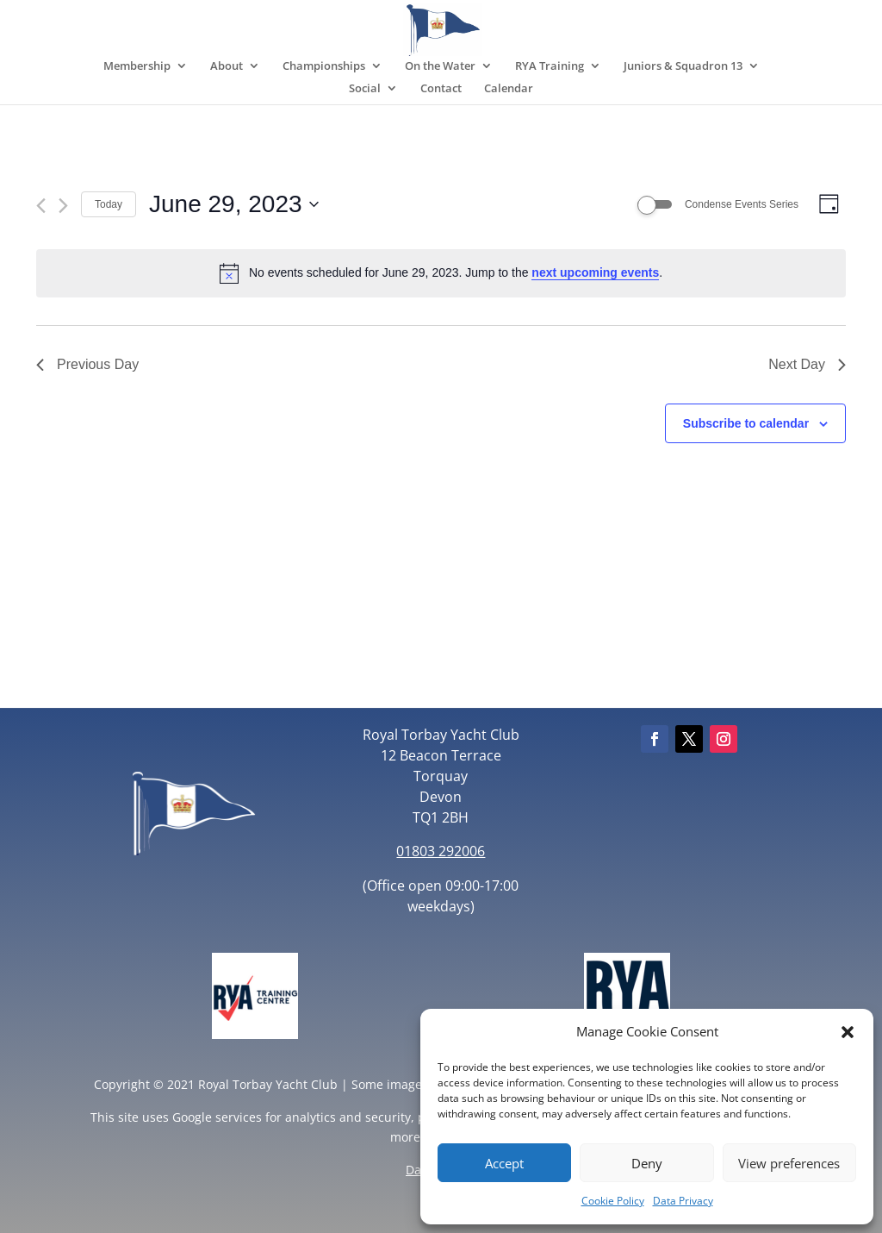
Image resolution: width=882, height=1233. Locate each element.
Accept (504, 1163)
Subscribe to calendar (746, 423)
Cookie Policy (612, 1200)
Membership (137, 66)
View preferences (789, 1163)
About (226, 66)
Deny (646, 1163)
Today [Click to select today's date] (108, 204)
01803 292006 (440, 851)
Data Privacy (683, 1200)
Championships (324, 66)
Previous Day (87, 364)
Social (365, 89)
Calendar (508, 89)
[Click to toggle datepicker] (234, 204)
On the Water (440, 66)
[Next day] (63, 205)
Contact (441, 89)
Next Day (807, 364)
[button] (847, 1032)
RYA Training (549, 66)
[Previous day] (41, 205)
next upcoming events (595, 272)
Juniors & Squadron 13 (683, 66)
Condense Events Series (741, 204)
